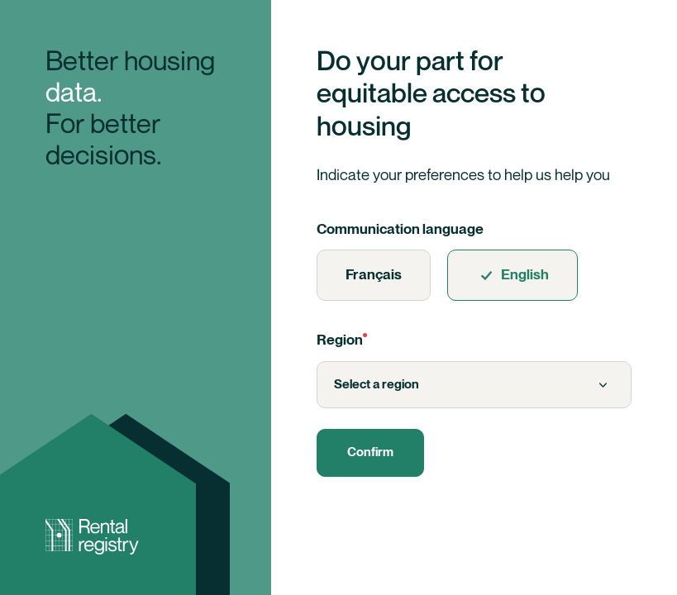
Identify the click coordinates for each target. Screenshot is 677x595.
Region (342, 340)
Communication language (400, 229)
